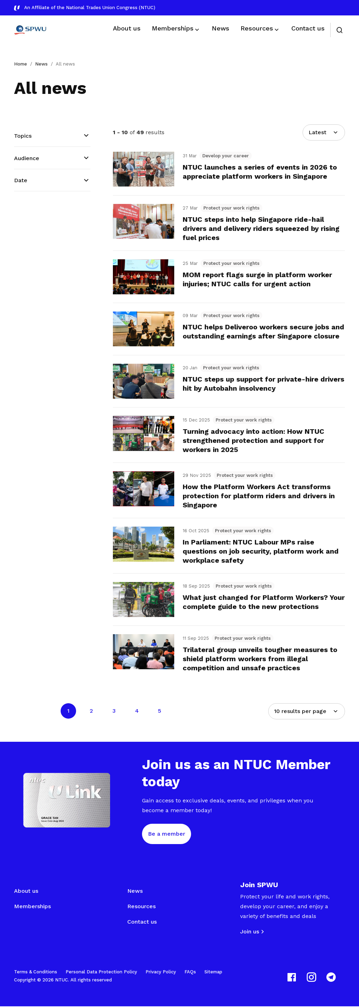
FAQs (190, 972)
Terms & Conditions (35, 972)
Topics (23, 135)
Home (20, 64)
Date (20, 180)
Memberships (32, 907)
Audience (26, 158)
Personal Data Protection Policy (101, 972)
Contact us (142, 922)
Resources (141, 907)
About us (26, 891)
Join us (249, 932)
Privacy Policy (160, 972)
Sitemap (213, 972)
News (41, 64)
